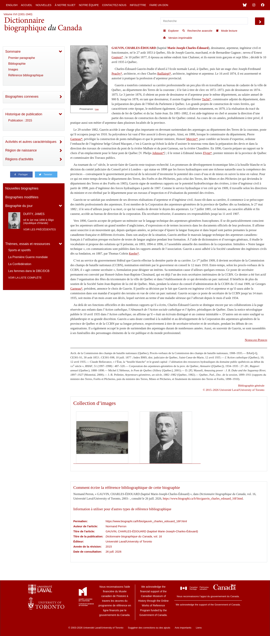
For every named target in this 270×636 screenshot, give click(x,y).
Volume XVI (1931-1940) (18, 14)
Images (13, 69)
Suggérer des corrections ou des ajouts (149, 627)
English (11, 5)
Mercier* (192, 139)
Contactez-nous (114, 5)
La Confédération (19, 264)
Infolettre (138, 5)
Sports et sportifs (19, 250)
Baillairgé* (164, 73)
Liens (199, 627)
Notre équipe (89, 5)
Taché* (206, 99)
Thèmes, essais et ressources (27, 244)
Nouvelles (43, 5)
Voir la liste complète (25, 277)
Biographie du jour (19, 206)
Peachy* (117, 73)
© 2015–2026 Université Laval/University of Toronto (233, 389)
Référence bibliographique (25, 75)
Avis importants (183, 627)
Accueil (26, 5)
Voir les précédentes (39, 229)
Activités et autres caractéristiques (30, 142)
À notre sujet (65, 5)
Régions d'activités (19, 159)
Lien (97, 109)
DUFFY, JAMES (34, 214)
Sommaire (13, 51)
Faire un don (158, 5)
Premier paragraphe (21, 57)
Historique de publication (23, 114)
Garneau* (76, 139)
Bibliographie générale (251, 385)
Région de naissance (21, 150)
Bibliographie (17, 63)
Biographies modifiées (21, 197)
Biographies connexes (21, 96)
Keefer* (134, 253)
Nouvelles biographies (21, 188)
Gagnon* (117, 57)
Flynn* (207, 153)
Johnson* (158, 153)
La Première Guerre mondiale (28, 257)
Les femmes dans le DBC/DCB (29, 271)
